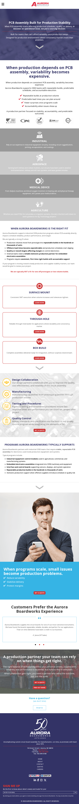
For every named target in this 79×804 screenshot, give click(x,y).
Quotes (40, 767)
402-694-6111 (42, 750)
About (40, 761)
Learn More (39, 303)
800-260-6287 (43, 752)
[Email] (38, 792)
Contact (40, 764)
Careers (40, 769)
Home (40, 759)
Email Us (39, 708)
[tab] (35, 644)
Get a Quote (39, 430)
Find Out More (39, 688)
